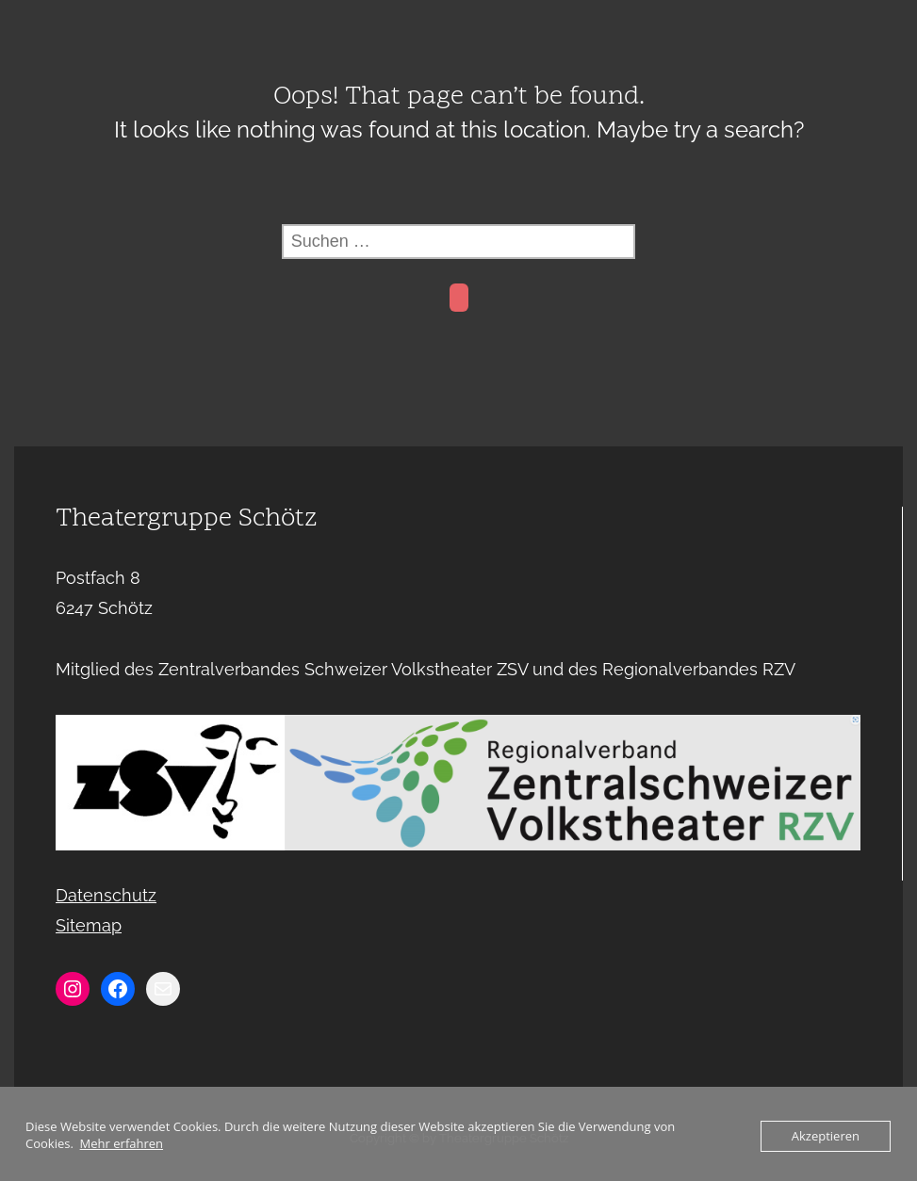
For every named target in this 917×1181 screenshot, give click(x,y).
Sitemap (89, 925)
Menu (459, 22)
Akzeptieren (826, 1135)
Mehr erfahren (121, 1143)
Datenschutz (106, 895)
